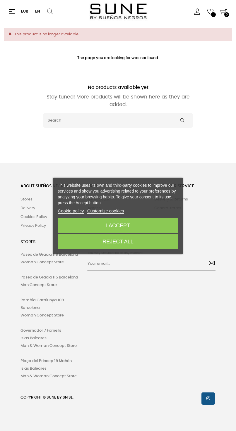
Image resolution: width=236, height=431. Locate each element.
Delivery (27, 208)
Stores (26, 199)
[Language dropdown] (38, 11)
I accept (118, 226)
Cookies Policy (33, 217)
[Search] (118, 120)
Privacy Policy (33, 226)
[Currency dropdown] (25, 11)
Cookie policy (71, 210)
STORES (27, 242)
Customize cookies (105, 210)
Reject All (118, 242)
